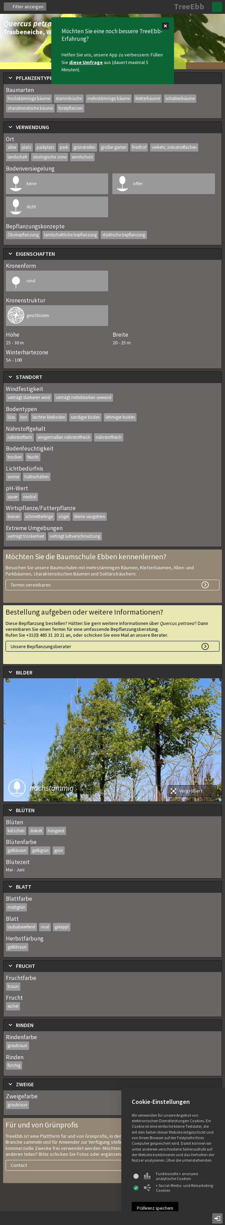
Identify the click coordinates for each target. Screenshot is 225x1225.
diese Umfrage (86, 62)
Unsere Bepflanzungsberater (41, 646)
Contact (19, 1165)
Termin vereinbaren (31, 585)
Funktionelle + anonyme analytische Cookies (171, 1176)
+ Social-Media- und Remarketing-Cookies (179, 1188)
